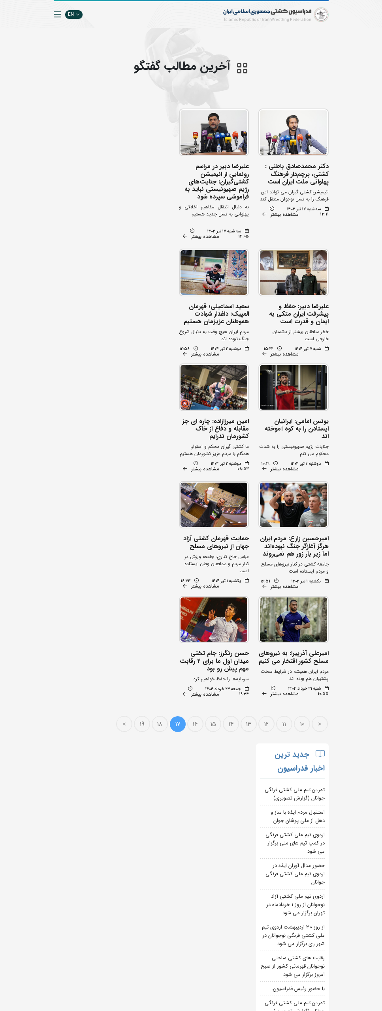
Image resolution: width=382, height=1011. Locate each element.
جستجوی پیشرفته (122, 853)
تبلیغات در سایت (122, 865)
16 (188, 610)
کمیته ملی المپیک (169, 971)
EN (74, 14)
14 (223, 610)
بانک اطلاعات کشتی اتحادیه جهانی (172, 947)
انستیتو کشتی (126, 888)
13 (242, 610)
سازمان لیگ (127, 900)
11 (277, 610)
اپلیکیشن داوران (123, 876)
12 (259, 610)
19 (134, 610)
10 (295, 610)
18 (153, 610)
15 (206, 610)
